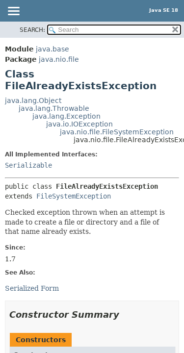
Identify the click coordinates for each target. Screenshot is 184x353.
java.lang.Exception (66, 116)
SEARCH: (32, 29)
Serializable (28, 165)
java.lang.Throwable (54, 108)
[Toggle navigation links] (13, 12)
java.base (52, 49)
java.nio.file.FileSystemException (117, 132)
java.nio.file (59, 59)
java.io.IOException (79, 124)
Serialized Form (32, 288)
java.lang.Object (33, 100)
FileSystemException (73, 196)
